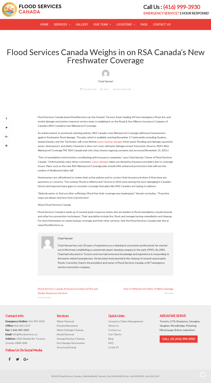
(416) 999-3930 (181, 7)
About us (113, 325)
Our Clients (115, 334)
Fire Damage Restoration (71, 343)
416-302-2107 (22, 325)
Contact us (114, 329)
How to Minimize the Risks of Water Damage (148, 288)
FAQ (110, 343)
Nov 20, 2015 (90, 89)
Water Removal (65, 321)
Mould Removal (65, 334)
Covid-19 (113, 347)
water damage (100, 161)
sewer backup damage (109, 141)
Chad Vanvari (65, 238)
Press (106, 89)
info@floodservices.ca (24, 334)
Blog (110, 338)
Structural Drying (66, 347)
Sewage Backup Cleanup (71, 338)
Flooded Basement (67, 325)
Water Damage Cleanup (70, 329)
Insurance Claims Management (125, 321)
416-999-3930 (36, 321)
